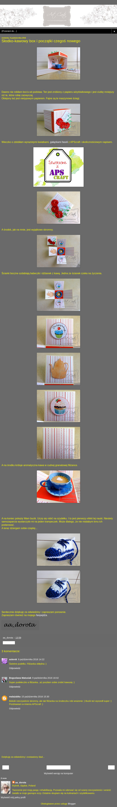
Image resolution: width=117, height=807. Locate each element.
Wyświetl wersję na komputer (58, 773)
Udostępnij (8, 643)
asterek (13, 659)
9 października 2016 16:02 (45, 678)
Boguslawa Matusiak (20, 678)
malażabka (15, 696)
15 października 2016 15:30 (35, 696)
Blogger (72, 803)
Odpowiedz (14, 668)
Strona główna (59, 767)
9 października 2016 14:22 (31, 659)
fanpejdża (41, 615)
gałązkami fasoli (59, 142)
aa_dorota (20, 782)
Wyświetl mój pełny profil (13, 797)
